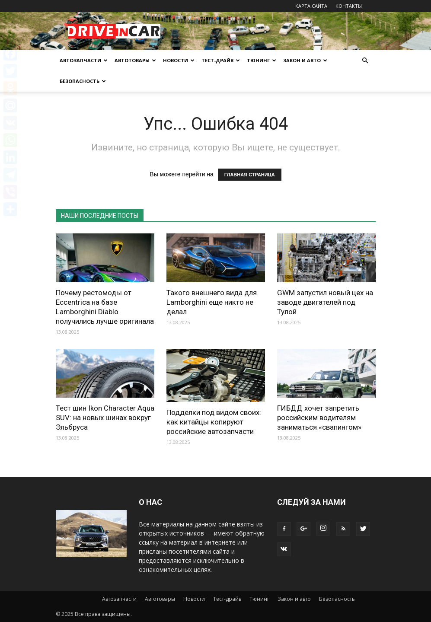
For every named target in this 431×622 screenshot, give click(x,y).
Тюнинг (261, 60)
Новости (179, 60)
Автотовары (135, 60)
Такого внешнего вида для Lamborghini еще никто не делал (211, 302)
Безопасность (83, 81)
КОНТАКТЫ (348, 6)
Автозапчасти (84, 60)
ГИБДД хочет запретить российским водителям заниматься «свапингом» (319, 417)
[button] (365, 61)
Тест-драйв (220, 60)
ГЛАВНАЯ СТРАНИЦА (249, 174)
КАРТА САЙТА (311, 6)
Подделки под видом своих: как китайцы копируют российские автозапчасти (213, 422)
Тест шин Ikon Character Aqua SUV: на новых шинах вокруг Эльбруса (105, 417)
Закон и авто (305, 60)
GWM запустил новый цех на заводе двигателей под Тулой (325, 302)
